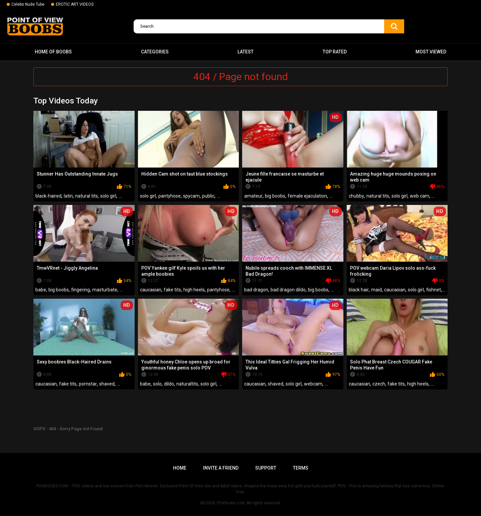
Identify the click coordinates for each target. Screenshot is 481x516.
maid (376, 289)
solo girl (108, 196)
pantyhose (169, 196)
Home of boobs (53, 51)
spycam (191, 196)
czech (378, 383)
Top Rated (335, 51)
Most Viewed (431, 51)
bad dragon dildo (288, 289)
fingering (80, 289)
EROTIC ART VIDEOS (75, 4)
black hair (359, 289)
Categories (155, 51)
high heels (194, 289)
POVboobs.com (231, 503)
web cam (419, 196)
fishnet (433, 289)
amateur (253, 196)
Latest (245, 51)
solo (157, 383)
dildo (169, 383)
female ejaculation (307, 196)
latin (68, 196)
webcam (313, 383)
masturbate (104, 289)
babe (40, 289)
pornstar (88, 383)
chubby (356, 196)
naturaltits (187, 383)
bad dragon (256, 289)
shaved (107, 383)
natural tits (86, 196)
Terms (300, 468)
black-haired (48, 196)
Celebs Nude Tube (27, 4)
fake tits (172, 289)
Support (265, 468)
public (208, 196)
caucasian (150, 289)
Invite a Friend (220, 468)
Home (179, 468)
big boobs (275, 196)
